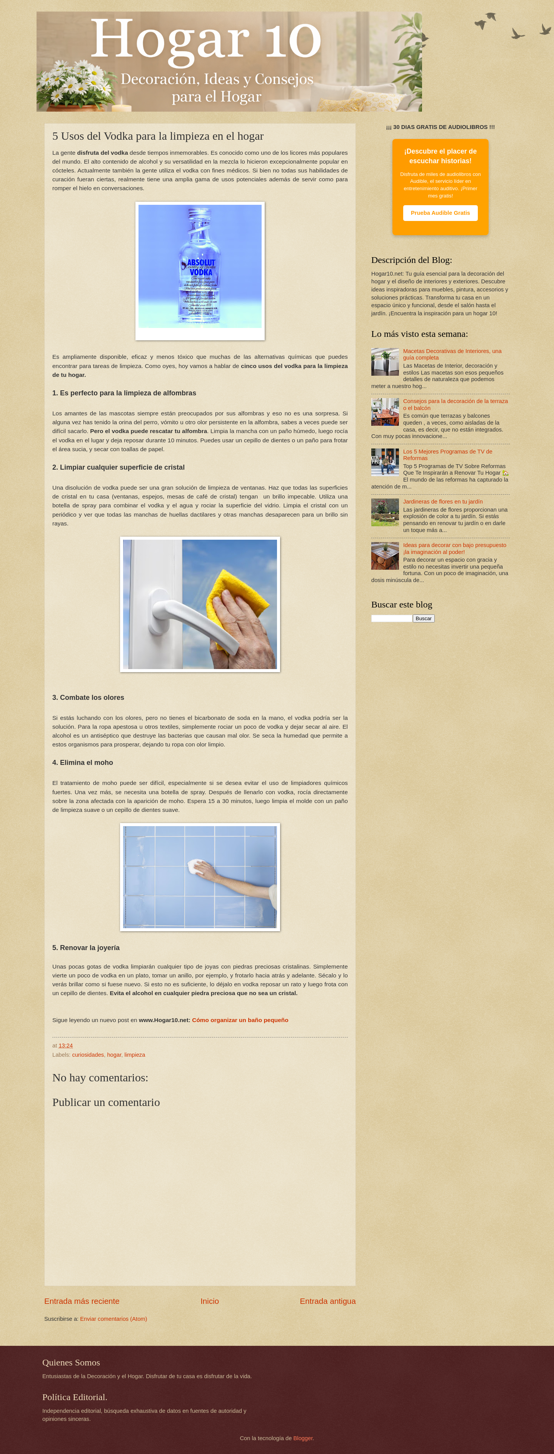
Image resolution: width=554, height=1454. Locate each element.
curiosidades (88, 1055)
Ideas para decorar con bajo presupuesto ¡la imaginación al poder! (454, 548)
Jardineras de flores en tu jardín (443, 502)
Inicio (209, 1301)
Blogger (303, 1438)
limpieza (134, 1055)
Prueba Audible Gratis (440, 213)
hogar (114, 1055)
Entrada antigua (328, 1301)
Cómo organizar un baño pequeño (240, 1020)
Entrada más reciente (82, 1301)
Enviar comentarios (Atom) (113, 1319)
